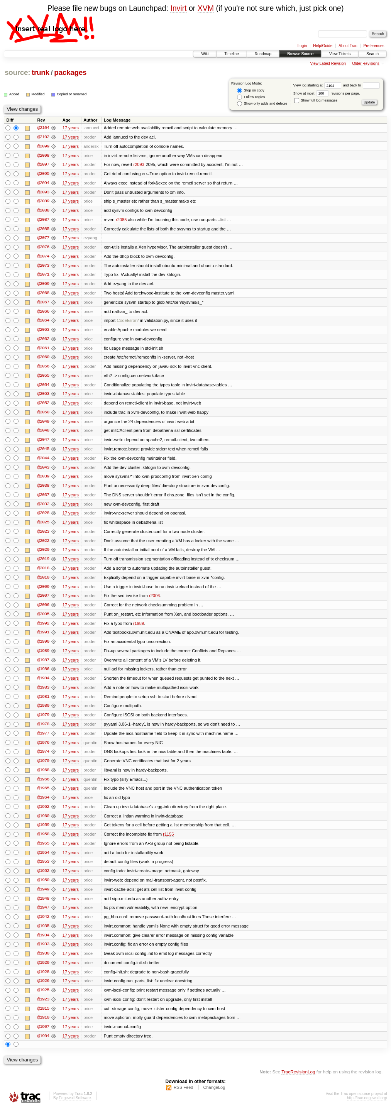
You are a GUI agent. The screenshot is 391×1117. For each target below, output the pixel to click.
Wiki (204, 54)
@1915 (43, 1017)
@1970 (43, 767)
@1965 (43, 795)
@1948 (43, 906)
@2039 (43, 480)
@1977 (43, 739)
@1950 (43, 887)
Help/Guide (322, 46)
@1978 (43, 730)
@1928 (43, 980)
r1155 (168, 841)
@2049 (43, 424)
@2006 (43, 609)
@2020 (43, 554)
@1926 (43, 989)
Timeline (231, 54)
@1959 (43, 832)
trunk (40, 72)
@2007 (43, 600)
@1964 (43, 804)
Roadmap (263, 54)
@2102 (43, 137)
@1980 (43, 711)
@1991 (43, 637)
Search (372, 54)
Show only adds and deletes (262, 103)
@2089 (43, 202)
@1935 (43, 934)
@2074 (43, 257)
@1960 (43, 822)
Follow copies (251, 97)
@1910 (43, 1026)
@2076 (43, 248)
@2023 (43, 535)
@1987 (43, 665)
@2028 (43, 517)
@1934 (43, 943)
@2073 (43, 267)
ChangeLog (214, 1096)
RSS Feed (183, 1096)
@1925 (43, 998)
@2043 (43, 470)
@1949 (43, 897)
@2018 (43, 572)
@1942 (43, 924)
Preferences (374, 46)
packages (70, 72)
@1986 (43, 674)
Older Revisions (365, 63)
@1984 (43, 683)
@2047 (43, 443)
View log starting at (318, 85)
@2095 (43, 174)
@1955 (43, 850)
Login (302, 46)
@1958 (43, 841)
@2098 (43, 155)
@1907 (43, 1035)
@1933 (43, 952)
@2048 (43, 433)
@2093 (43, 193)
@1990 (43, 646)
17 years (71, 127)
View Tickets (339, 54)
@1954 (43, 859)
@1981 (43, 702)
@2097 (43, 165)
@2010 (43, 582)
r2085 (121, 220)
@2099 (43, 146)
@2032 (43, 507)
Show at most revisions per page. (326, 93)
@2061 (43, 350)
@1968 (43, 776)
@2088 (43, 211)
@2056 (43, 369)
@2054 (43, 387)
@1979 (43, 721)
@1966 (43, 785)
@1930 (43, 961)
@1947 (43, 915)
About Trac (348, 46)
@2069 (43, 285)
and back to (361, 85)
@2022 (43, 545)
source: (17, 72)
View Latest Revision (328, 63)
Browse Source (300, 54)
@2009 (43, 591)
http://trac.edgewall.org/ (367, 1107)
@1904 (43, 1045)
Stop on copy (250, 90)
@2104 (43, 128)
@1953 (43, 869)
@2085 (43, 230)
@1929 (43, 971)
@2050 (43, 415)
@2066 (43, 313)
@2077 (43, 239)
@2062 (43, 341)
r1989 (138, 628)
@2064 (43, 322)
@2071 (43, 276)
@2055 (43, 378)
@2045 (43, 452)
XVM (206, 8)
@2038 (43, 489)
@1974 (43, 758)
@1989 (43, 656)
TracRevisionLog (298, 1080)
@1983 (43, 693)
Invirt (178, 8)
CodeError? (128, 322)
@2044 (43, 461)
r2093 (138, 164)
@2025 (43, 526)
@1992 (43, 628)
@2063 (43, 331)
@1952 (43, 878)
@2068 (43, 294)
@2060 (43, 359)
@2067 (43, 304)
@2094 (43, 183)
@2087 (43, 220)
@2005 (43, 619)
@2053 (43, 396)
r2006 (154, 600)
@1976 (43, 748)
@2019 (43, 563)
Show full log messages (315, 100)
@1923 (43, 1008)
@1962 (43, 813)
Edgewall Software (75, 1107)
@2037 (43, 498)
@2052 (43, 406)
